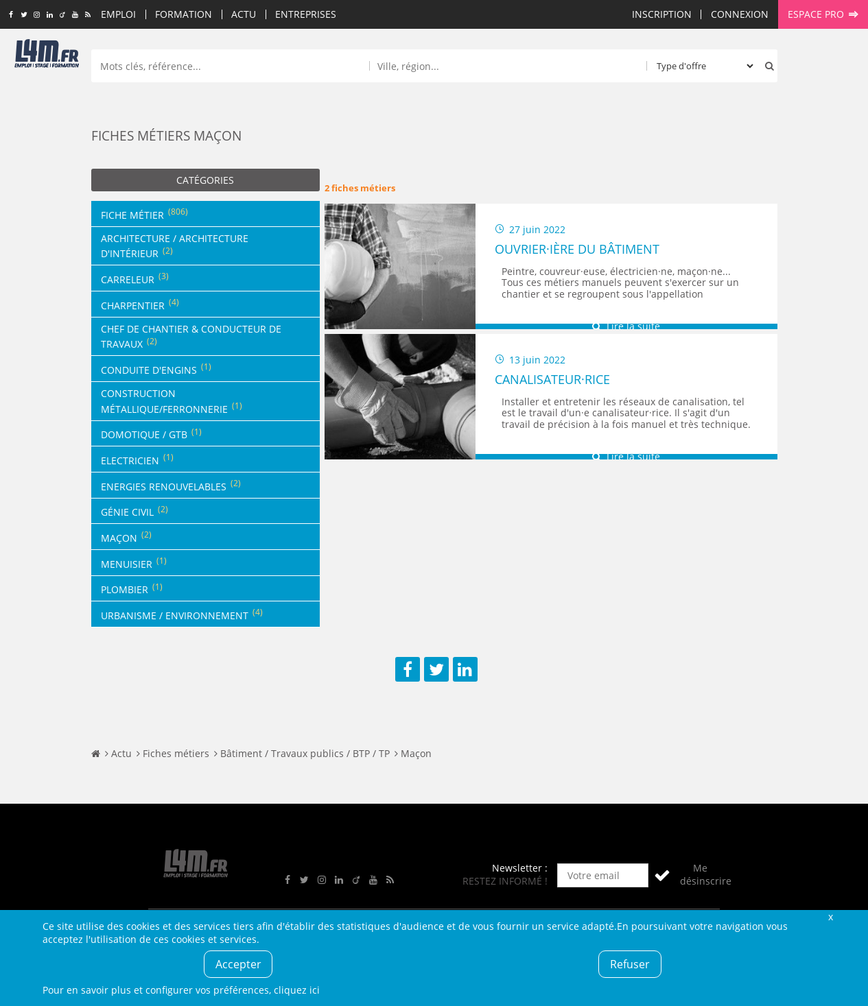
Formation (183, 14)
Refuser (630, 964)
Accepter (238, 964)
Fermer (831, 916)
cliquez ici (297, 989)
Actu (243, 14)
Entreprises (305, 14)
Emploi (118, 14)
